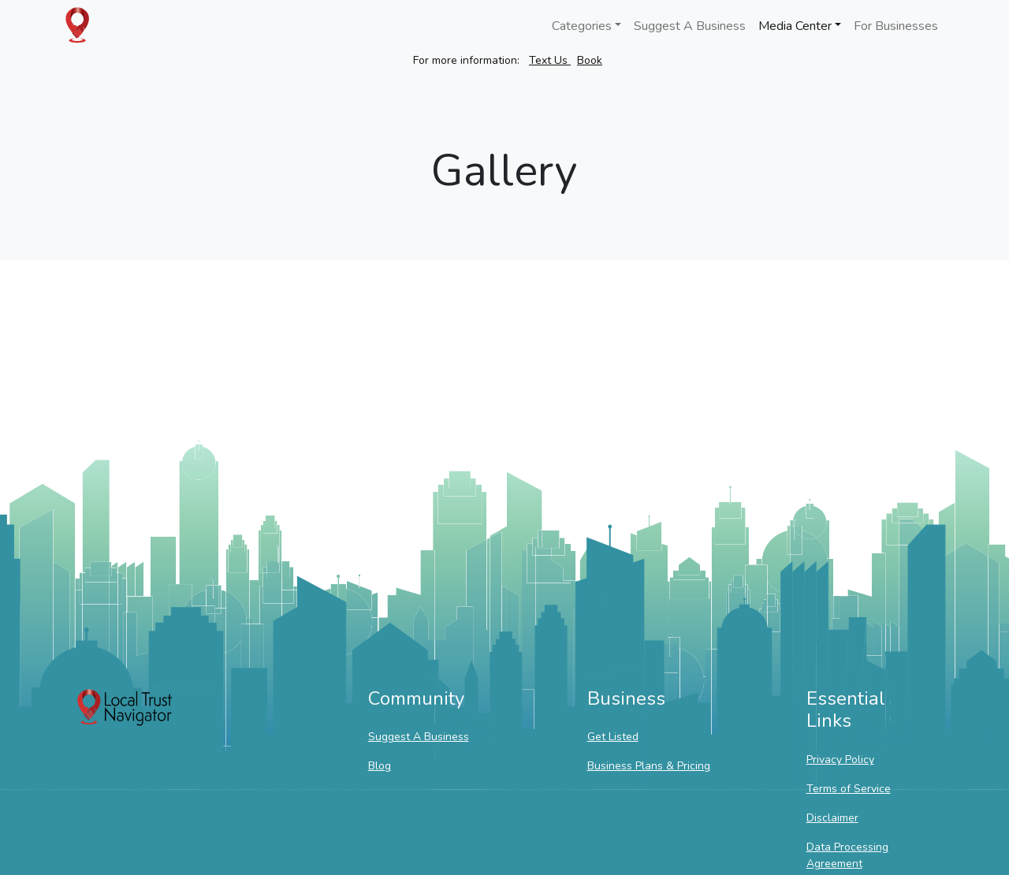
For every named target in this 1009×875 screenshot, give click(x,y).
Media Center (795, 26)
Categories (582, 26)
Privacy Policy (840, 759)
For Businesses (896, 26)
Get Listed (613, 736)
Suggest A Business (690, 26)
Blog (379, 765)
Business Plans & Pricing (648, 765)
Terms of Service (848, 788)
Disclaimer (832, 817)
